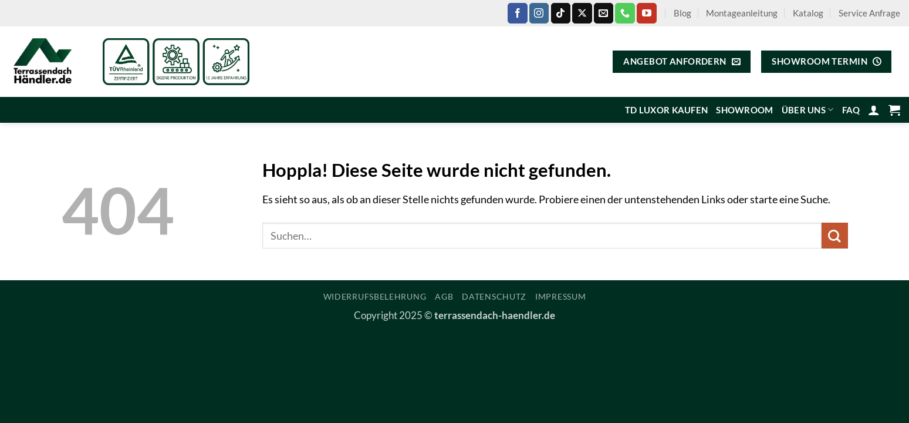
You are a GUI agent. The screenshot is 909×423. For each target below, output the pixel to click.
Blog (682, 13)
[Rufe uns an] (624, 13)
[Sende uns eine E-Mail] (603, 13)
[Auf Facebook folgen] (517, 13)
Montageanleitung (742, 13)
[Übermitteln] (835, 236)
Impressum (560, 296)
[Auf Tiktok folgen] (560, 13)
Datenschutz (494, 296)
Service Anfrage (869, 13)
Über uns (808, 109)
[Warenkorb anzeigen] (894, 110)
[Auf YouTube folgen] (646, 13)
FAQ (851, 110)
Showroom (744, 110)
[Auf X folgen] (582, 13)
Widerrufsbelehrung (375, 296)
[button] (874, 110)
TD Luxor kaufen (666, 110)
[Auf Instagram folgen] (539, 13)
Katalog (808, 13)
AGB (444, 296)
